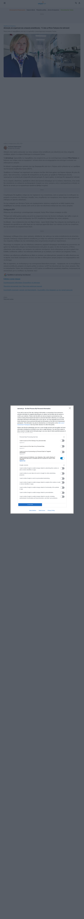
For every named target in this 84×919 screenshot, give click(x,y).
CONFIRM (30, 504)
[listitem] (42, 437)
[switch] (62, 440)
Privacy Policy (51, 510)
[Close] (70, 408)
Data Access (42, 510)
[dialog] (42, 459)
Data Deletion (32, 510)
